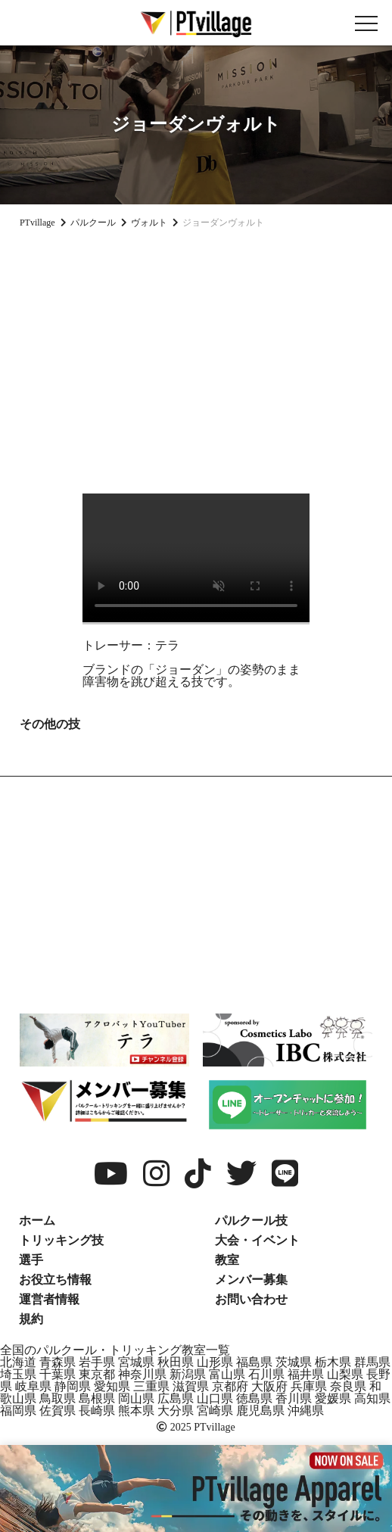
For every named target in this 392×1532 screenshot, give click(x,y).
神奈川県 (142, 1374)
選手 (31, 1259)
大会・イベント (257, 1240)
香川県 (293, 1398)
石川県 (266, 1374)
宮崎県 (215, 1410)
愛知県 (112, 1386)
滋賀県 (191, 1386)
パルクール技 (251, 1220)
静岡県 (72, 1386)
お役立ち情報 (55, 1279)
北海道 (18, 1362)
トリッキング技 (61, 1240)
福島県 (254, 1362)
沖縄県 (306, 1410)
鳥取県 (57, 1398)
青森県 (57, 1362)
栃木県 (333, 1362)
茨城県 (293, 1362)
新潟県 (188, 1374)
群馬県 (372, 1362)
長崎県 (97, 1410)
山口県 (215, 1398)
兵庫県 (309, 1386)
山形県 (215, 1362)
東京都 (97, 1374)
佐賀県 (57, 1410)
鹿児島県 (260, 1410)
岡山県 (136, 1398)
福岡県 (18, 1410)
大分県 (175, 1410)
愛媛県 (333, 1398)
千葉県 (57, 1374)
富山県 (227, 1374)
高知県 (372, 1398)
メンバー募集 (251, 1279)
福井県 (306, 1374)
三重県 (151, 1386)
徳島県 (254, 1398)
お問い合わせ (251, 1299)
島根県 (97, 1398)
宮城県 (136, 1362)
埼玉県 (18, 1374)
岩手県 (97, 1362)
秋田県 (175, 1362)
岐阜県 (33, 1386)
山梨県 (345, 1374)
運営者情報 (49, 1299)
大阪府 (269, 1386)
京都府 (230, 1386)
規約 (31, 1318)
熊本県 (136, 1410)
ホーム (37, 1220)
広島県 (175, 1398)
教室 (227, 1259)
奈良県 (348, 1386)
